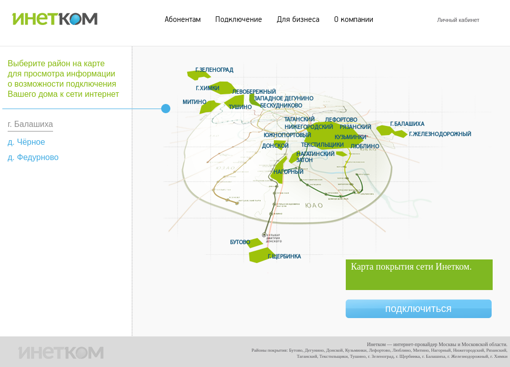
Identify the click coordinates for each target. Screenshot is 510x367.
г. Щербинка (284, 257)
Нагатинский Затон (315, 157)
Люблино (364, 147)
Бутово (240, 243)
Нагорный (288, 172)
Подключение (238, 19)
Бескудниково (281, 106)
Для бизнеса (298, 19)
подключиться (418, 308)
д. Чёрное (26, 142)
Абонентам (182, 19)
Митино (194, 102)
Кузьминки (350, 138)
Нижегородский (309, 127)
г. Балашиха (407, 124)
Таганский (300, 120)
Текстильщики (322, 145)
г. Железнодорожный (440, 135)
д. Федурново (33, 157)
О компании (353, 19)
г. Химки (207, 89)
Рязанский (355, 127)
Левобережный (254, 92)
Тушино (240, 107)
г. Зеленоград (214, 70)
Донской (275, 146)
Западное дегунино (283, 99)
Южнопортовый (287, 136)
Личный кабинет (458, 20)
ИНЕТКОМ (54, 16)
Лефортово (341, 120)
